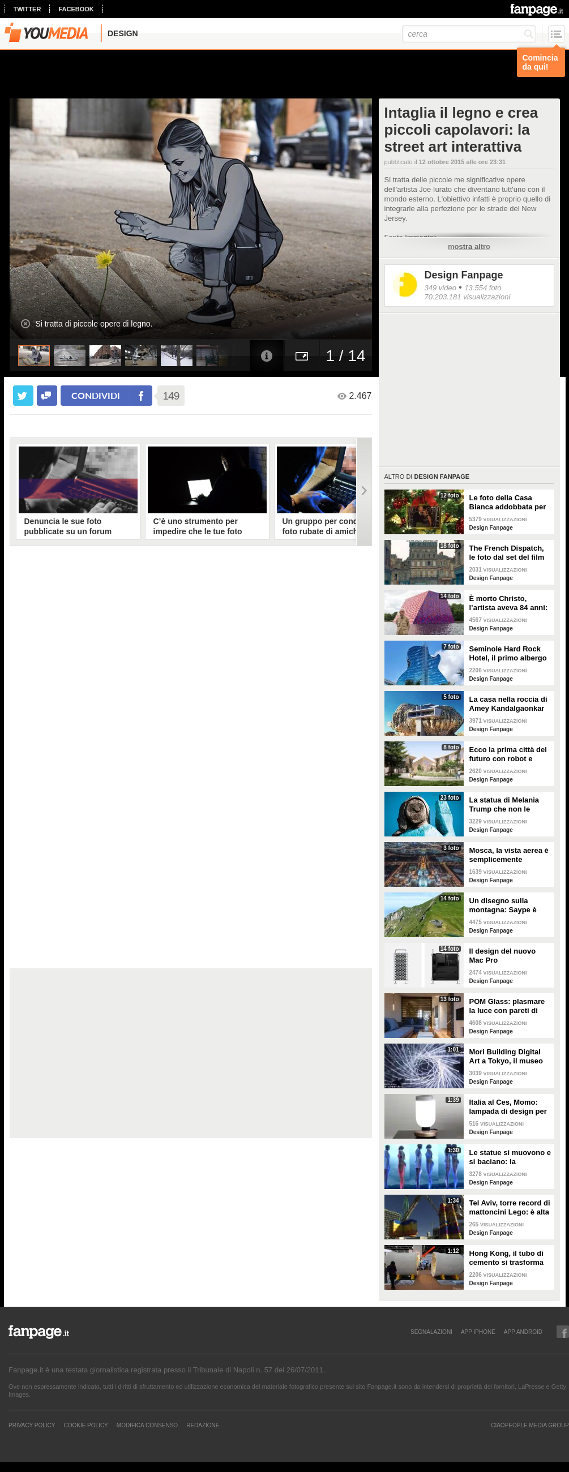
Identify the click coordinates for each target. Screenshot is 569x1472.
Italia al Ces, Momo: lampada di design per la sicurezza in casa (508, 1107)
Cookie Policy (85, 1425)
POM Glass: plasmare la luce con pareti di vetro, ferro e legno (507, 1006)
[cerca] (469, 33)
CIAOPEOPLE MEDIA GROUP (530, 1425)
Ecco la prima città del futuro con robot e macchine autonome (508, 754)
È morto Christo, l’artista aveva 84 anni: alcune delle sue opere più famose (508, 603)
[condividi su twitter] (23, 395)
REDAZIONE (202, 1425)
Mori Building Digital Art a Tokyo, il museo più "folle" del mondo (506, 1057)
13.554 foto (482, 288)
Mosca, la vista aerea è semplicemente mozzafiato (509, 855)
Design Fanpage (464, 275)
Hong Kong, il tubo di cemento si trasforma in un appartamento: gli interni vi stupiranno (510, 1258)
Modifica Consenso (147, 1425)
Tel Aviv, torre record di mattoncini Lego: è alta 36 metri (509, 1208)
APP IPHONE (478, 1331)
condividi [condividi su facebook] (95, 395)
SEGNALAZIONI (431, 1331)
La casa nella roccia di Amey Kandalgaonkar (508, 704)
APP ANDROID (523, 1331)
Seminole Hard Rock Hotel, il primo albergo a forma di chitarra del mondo (508, 654)
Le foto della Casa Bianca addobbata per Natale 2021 (507, 502)
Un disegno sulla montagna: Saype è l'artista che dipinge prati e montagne (503, 905)
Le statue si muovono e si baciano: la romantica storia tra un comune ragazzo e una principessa (510, 1157)
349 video (440, 288)
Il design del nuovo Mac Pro (502, 955)
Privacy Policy (31, 1425)
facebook (75, 9)
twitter (27, 9)
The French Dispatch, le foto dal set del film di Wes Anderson (507, 553)
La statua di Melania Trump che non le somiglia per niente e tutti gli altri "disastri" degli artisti (507, 805)
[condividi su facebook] (47, 395)
